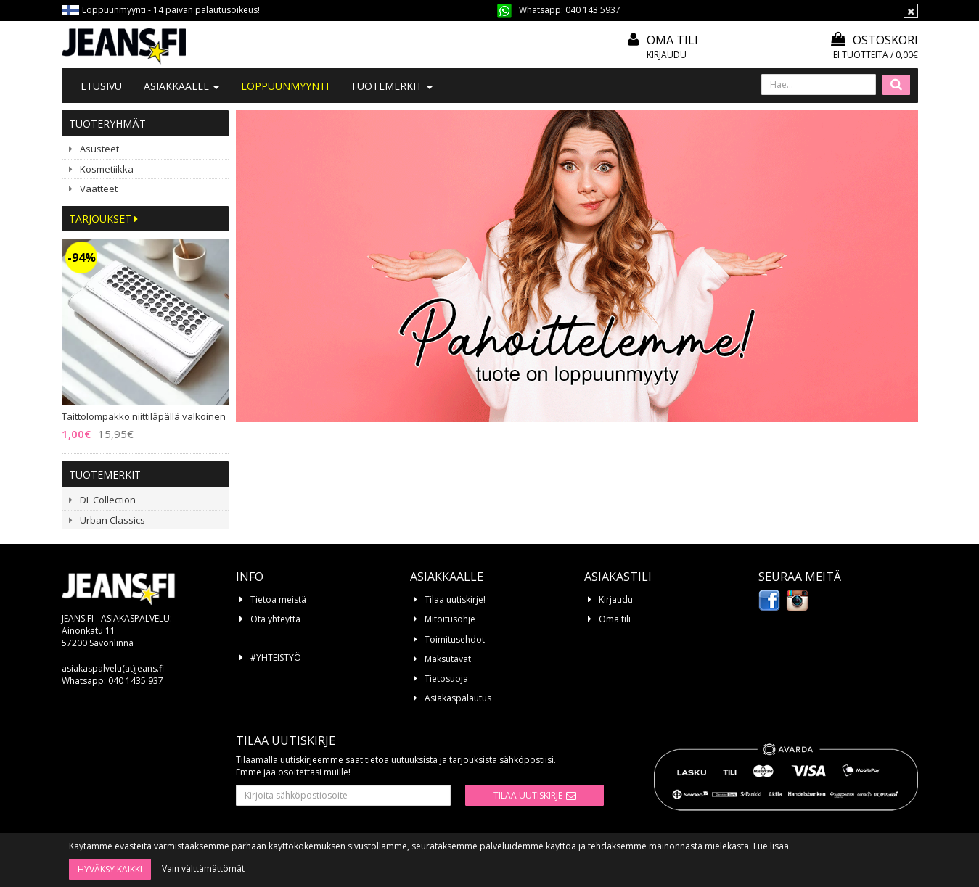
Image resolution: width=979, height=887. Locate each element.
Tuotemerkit (392, 86)
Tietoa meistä (278, 599)
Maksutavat (448, 659)
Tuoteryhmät (107, 124)
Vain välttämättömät (203, 868)
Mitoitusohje (450, 619)
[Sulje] (911, 11)
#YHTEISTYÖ (275, 657)
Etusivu (101, 86)
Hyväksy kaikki (110, 869)
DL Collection (108, 499)
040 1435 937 (135, 680)
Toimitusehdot (455, 639)
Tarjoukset (103, 219)
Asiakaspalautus (458, 698)
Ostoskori (874, 40)
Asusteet (99, 148)
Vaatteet (99, 188)
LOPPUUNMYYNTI (285, 86)
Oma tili (672, 40)
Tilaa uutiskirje (527, 795)
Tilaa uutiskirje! (455, 599)
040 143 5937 (592, 10)
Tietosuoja (446, 678)
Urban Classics (112, 520)
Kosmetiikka (107, 169)
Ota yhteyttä (275, 619)
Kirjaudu (667, 55)
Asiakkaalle (181, 86)
